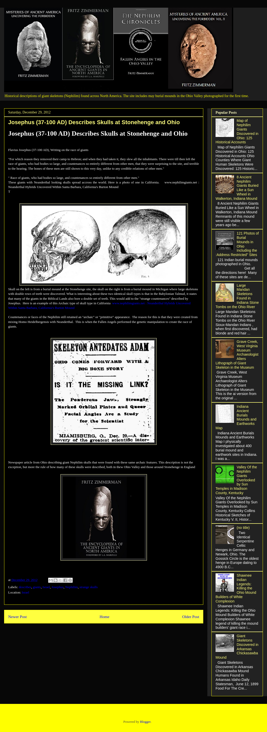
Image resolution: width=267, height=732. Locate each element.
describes (25, 587)
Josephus (57, 587)
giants (37, 587)
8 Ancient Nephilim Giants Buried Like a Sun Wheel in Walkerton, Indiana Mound (237, 188)
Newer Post (17, 616)
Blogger (145, 722)
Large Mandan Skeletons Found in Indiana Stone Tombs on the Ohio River (237, 296)
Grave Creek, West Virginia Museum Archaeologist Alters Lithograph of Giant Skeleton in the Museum (237, 354)
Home (104, 616)
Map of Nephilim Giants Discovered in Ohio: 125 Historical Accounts (237, 131)
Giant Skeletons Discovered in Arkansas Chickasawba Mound (237, 646)
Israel (46, 587)
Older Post (190, 616)
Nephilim (71, 587)
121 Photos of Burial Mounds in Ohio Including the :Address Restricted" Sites (237, 244)
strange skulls (88, 587)
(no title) (243, 528)
